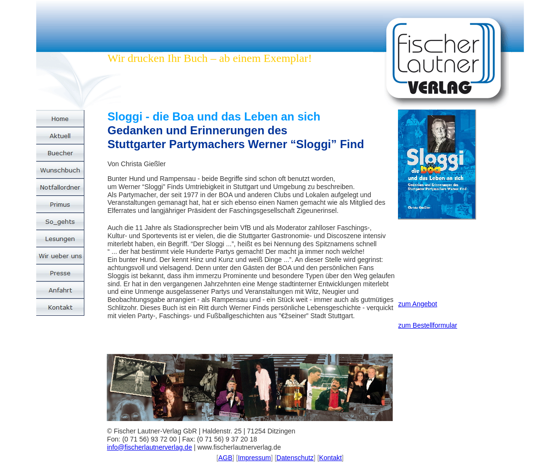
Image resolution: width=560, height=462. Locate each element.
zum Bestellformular (428, 325)
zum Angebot (418, 304)
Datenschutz (295, 458)
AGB (225, 458)
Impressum (254, 458)
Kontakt (330, 458)
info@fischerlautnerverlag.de (149, 447)
